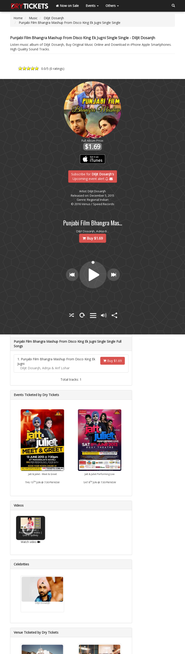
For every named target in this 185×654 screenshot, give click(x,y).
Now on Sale (67, 5)
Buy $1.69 (112, 360)
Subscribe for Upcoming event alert (92, 176)
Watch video (30, 538)
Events (92, 5)
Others (112, 5)
